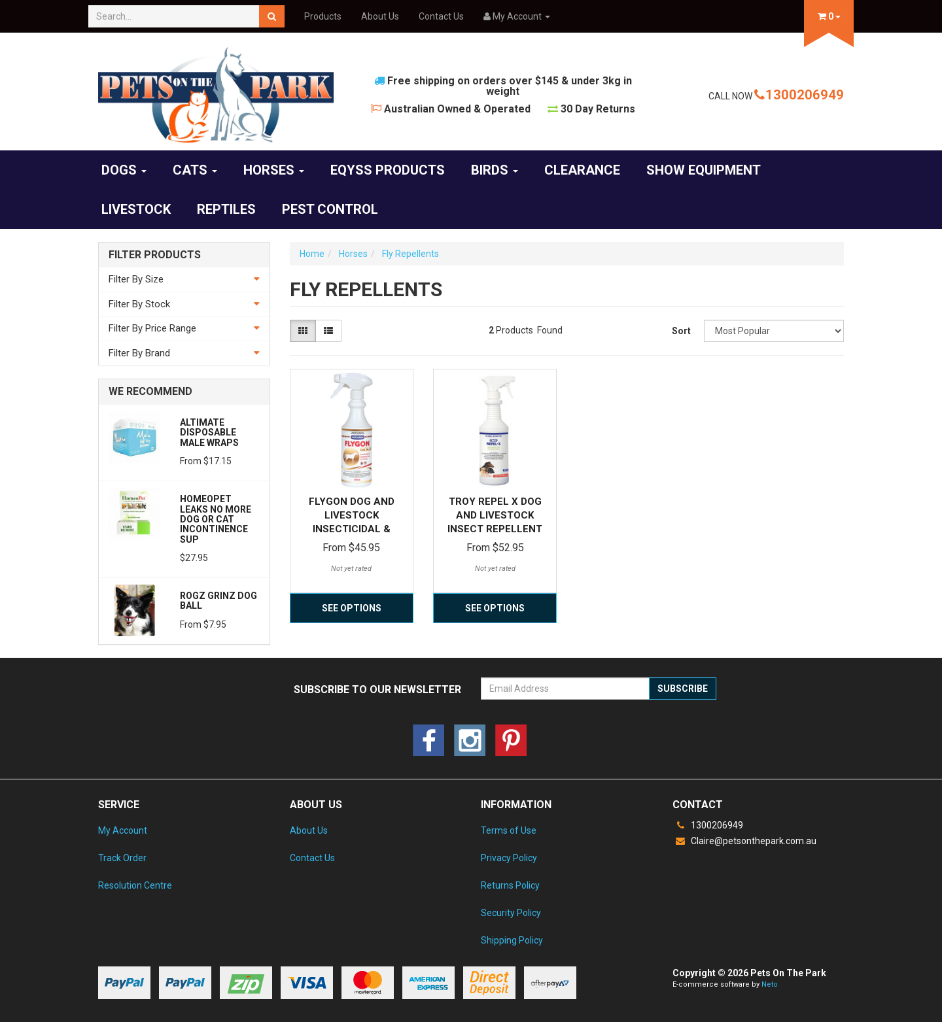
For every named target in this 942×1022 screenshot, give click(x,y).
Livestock (136, 209)
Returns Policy (510, 885)
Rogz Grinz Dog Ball (218, 600)
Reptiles (226, 209)
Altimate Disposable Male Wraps (209, 432)
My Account (122, 830)
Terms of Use (508, 830)
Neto (769, 984)
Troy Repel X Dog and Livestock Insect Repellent (494, 515)
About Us (380, 16)
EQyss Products (387, 170)
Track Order (122, 858)
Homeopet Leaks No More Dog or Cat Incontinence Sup (215, 519)
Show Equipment (703, 170)
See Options (351, 608)
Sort (681, 331)
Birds (494, 170)
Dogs (124, 170)
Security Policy (511, 913)
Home (312, 253)
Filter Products (155, 255)
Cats (195, 170)
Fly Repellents (410, 253)
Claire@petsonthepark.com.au (744, 841)
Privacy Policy (509, 858)
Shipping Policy (512, 940)
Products (322, 16)
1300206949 (799, 95)
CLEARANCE (582, 170)
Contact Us (441, 16)
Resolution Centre (135, 885)
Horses (273, 170)
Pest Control (330, 209)
